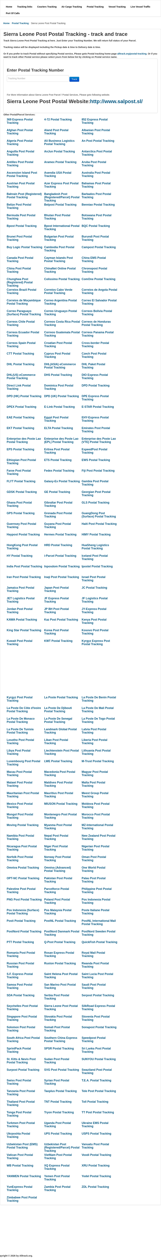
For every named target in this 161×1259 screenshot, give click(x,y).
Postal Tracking (20, 23)
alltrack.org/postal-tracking (132, 53)
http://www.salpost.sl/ (116, 101)
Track (74, 79)
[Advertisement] (58, 671)
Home (6, 23)
